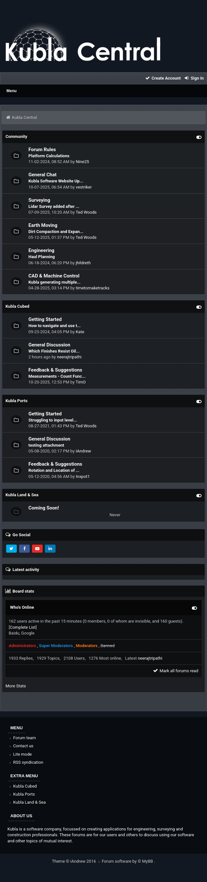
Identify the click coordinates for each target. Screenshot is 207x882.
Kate (80, 331)
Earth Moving (42, 225)
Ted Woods (86, 212)
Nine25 (82, 161)
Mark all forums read (175, 670)
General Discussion (49, 345)
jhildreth (83, 262)
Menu (11, 91)
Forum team (22, 737)
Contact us (20, 745)
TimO (81, 382)
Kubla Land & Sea (27, 802)
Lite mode (20, 754)
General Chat (42, 175)
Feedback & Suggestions (55, 370)
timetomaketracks (92, 288)
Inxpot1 (83, 476)
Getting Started (45, 319)
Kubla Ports (21, 794)
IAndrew (83, 451)
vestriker (84, 187)
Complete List (23, 627)
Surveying (39, 200)
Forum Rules (42, 149)
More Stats (15, 685)
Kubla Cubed (22, 786)
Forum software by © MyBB (128, 861)
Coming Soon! (43, 508)
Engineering (41, 250)
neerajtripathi (69, 356)
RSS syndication (25, 762)
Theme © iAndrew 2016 (77, 861)
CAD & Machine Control (53, 276)
